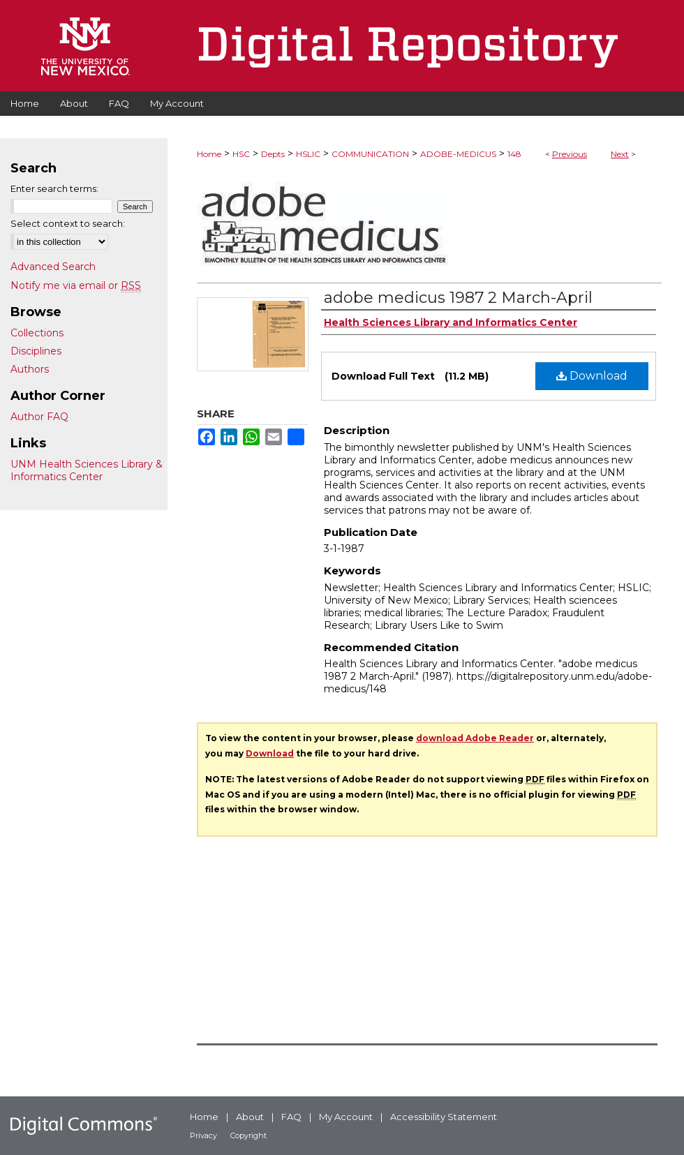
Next (620, 154)
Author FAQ (39, 416)
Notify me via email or (75, 285)
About (250, 1116)
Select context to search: (67, 223)
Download (591, 375)
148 (514, 154)
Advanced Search (53, 266)
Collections (37, 333)
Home (209, 154)
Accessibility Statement (443, 1116)
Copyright (248, 1135)
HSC (241, 154)
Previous (569, 154)
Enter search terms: (54, 188)
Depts (273, 154)
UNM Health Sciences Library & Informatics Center (86, 470)
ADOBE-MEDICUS (458, 154)
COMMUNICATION (370, 154)
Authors (29, 369)
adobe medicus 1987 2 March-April (458, 297)
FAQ (291, 1116)
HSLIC (308, 154)
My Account (346, 1116)
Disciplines (35, 351)
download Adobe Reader (475, 738)
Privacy (203, 1135)
